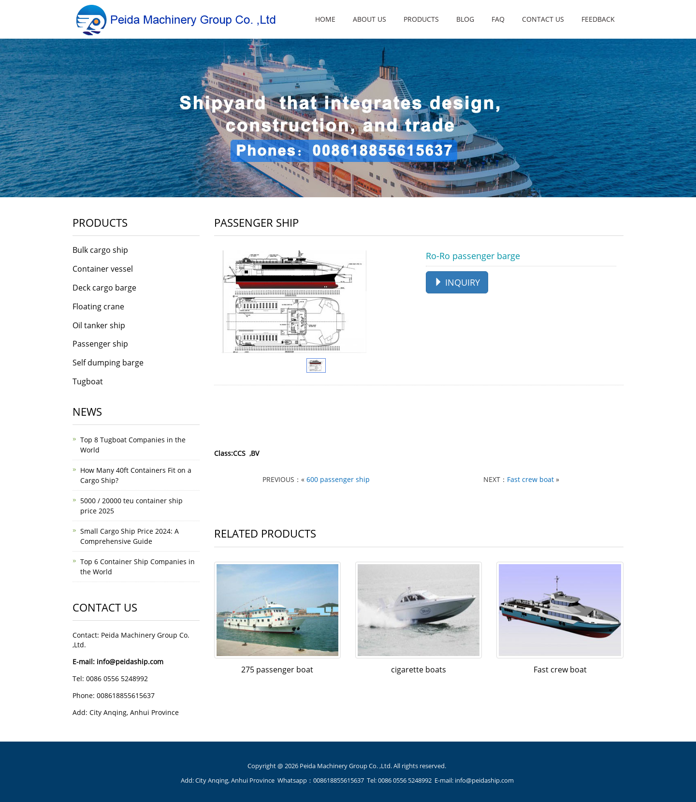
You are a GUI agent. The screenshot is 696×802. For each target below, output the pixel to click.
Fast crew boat (530, 479)
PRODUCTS (421, 19)
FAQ (498, 19)
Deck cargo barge (104, 287)
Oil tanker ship (98, 325)
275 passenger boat (277, 669)
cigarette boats (418, 669)
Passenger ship (100, 343)
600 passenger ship (338, 479)
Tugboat (87, 381)
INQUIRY (457, 282)
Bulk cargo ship (100, 250)
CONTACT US (543, 19)
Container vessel (102, 268)
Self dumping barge (108, 362)
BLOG (465, 19)
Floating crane (98, 306)
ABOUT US (369, 19)
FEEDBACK (598, 19)
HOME (325, 19)
